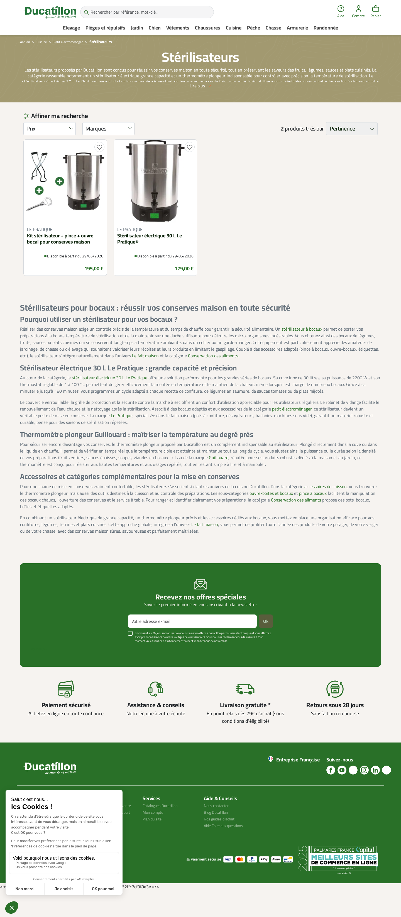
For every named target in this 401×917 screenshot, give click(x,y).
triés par (315, 148)
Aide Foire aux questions (227, 845)
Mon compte (154, 831)
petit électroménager (292, 428)
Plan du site (154, 838)
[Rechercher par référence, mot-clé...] (147, 12)
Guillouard (218, 477)
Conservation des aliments (213, 375)
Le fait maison (145, 375)
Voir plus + (39, 669)
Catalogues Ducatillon (163, 825)
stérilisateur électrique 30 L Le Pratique (109, 397)
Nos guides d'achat (221, 838)
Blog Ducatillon (218, 831)
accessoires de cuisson (325, 505)
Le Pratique (122, 435)
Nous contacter (218, 825)
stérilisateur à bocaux (302, 348)
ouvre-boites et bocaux (271, 512)
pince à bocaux (313, 512)
